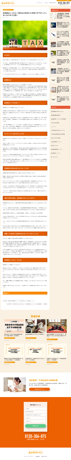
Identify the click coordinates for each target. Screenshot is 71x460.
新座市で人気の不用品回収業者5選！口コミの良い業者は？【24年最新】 (13, 359)
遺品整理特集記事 (55, 115)
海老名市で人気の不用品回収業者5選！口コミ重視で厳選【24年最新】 (13, 335)
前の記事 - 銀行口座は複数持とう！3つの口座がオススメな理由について (18, 300)
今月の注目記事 (55, 122)
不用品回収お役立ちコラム (58, 130)
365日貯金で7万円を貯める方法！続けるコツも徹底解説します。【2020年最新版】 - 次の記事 (27, 304)
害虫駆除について (55, 153)
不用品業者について (56, 141)
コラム (46, 2)
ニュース (53, 126)
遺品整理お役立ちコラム (8, 9)
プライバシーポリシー (29, 456)
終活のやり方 (54, 145)
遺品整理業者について (57, 149)
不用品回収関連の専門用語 (58, 134)
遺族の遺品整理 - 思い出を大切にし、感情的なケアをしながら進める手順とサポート (56, 336)
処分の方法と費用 (55, 138)
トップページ (39, 2)
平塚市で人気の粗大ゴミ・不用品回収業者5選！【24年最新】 (56, 359)
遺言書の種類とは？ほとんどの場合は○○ (35, 335)
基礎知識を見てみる (39, 389)
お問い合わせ (53, 2)
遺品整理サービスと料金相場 (58, 119)
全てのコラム (54, 157)
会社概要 (38, 456)
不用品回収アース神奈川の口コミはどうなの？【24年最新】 (35, 359)
